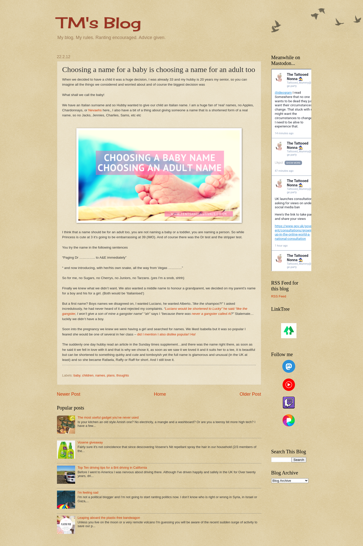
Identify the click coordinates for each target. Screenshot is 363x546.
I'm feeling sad (88, 492)
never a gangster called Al (211, 314)
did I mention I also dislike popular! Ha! (166, 334)
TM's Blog (99, 22)
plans (111, 375)
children (88, 375)
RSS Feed (278, 296)
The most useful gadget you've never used (108, 417)
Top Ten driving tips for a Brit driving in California (112, 467)
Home (160, 394)
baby (77, 375)
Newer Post (68, 394)
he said (229, 309)
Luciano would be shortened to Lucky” (194, 309)
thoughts (122, 375)
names (100, 375)
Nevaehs (95, 110)
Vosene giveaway (90, 442)
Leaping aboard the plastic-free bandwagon (109, 518)
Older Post (250, 394)
